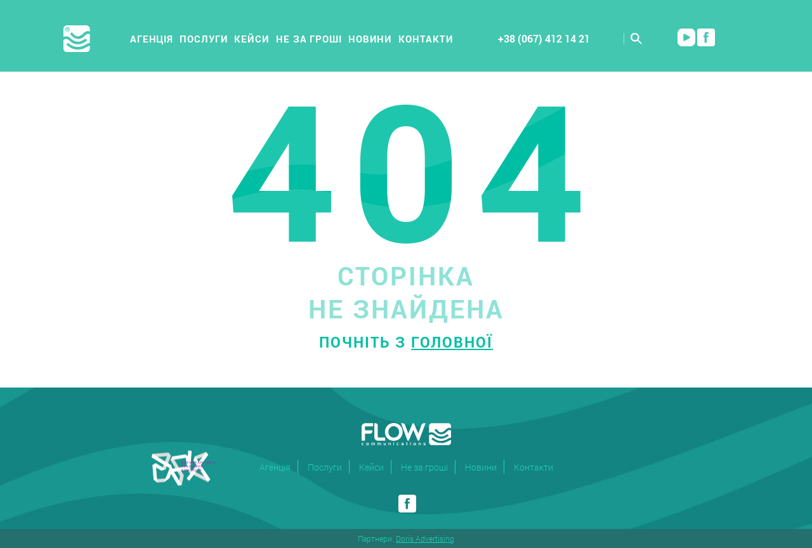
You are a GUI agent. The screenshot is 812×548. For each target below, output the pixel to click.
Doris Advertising (425, 538)
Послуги (204, 38)
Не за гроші (309, 38)
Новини (370, 38)
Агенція (151, 38)
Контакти (425, 38)
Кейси (252, 38)
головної (452, 341)
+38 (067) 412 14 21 (544, 38)
